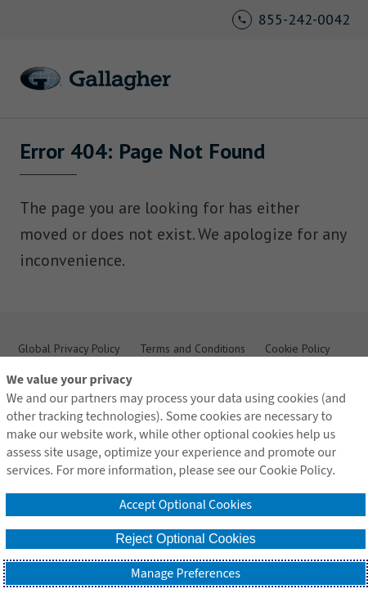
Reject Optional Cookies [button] (185, 539)
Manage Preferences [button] (185, 573)
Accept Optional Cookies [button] (185, 505)
